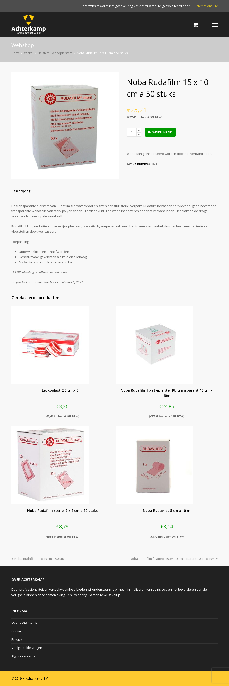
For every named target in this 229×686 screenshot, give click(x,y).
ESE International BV (204, 6)
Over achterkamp (24, 622)
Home (15, 53)
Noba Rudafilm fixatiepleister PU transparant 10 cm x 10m (174, 558)
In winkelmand (160, 132)
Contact (17, 631)
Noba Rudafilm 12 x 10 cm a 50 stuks (39, 558)
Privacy (16, 639)
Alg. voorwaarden (24, 656)
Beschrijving (21, 191)
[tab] (21, 191)
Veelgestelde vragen (26, 647)
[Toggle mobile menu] (215, 24)
